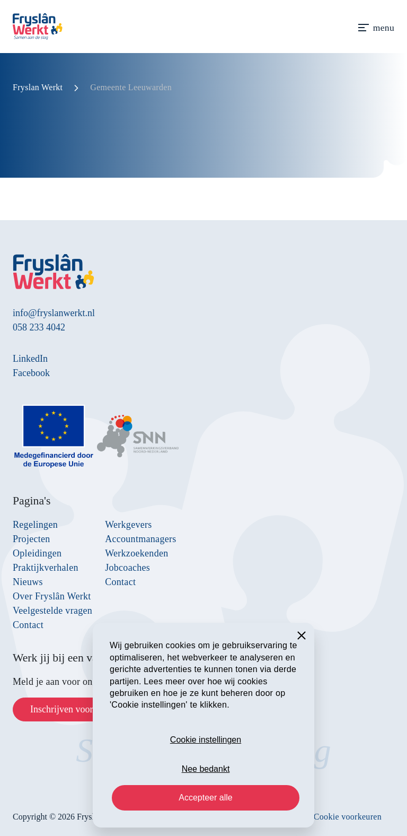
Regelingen (35, 524)
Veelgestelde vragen (52, 610)
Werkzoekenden (136, 553)
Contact (28, 625)
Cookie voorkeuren (348, 816)
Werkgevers (128, 524)
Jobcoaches (127, 567)
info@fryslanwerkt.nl (54, 313)
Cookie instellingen (205, 739)
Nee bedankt (206, 768)
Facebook (31, 373)
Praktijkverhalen (45, 567)
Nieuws (28, 582)
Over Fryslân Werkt (52, 596)
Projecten (31, 539)
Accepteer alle (205, 797)
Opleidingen (37, 553)
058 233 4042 (39, 327)
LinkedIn (30, 358)
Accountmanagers (140, 539)
